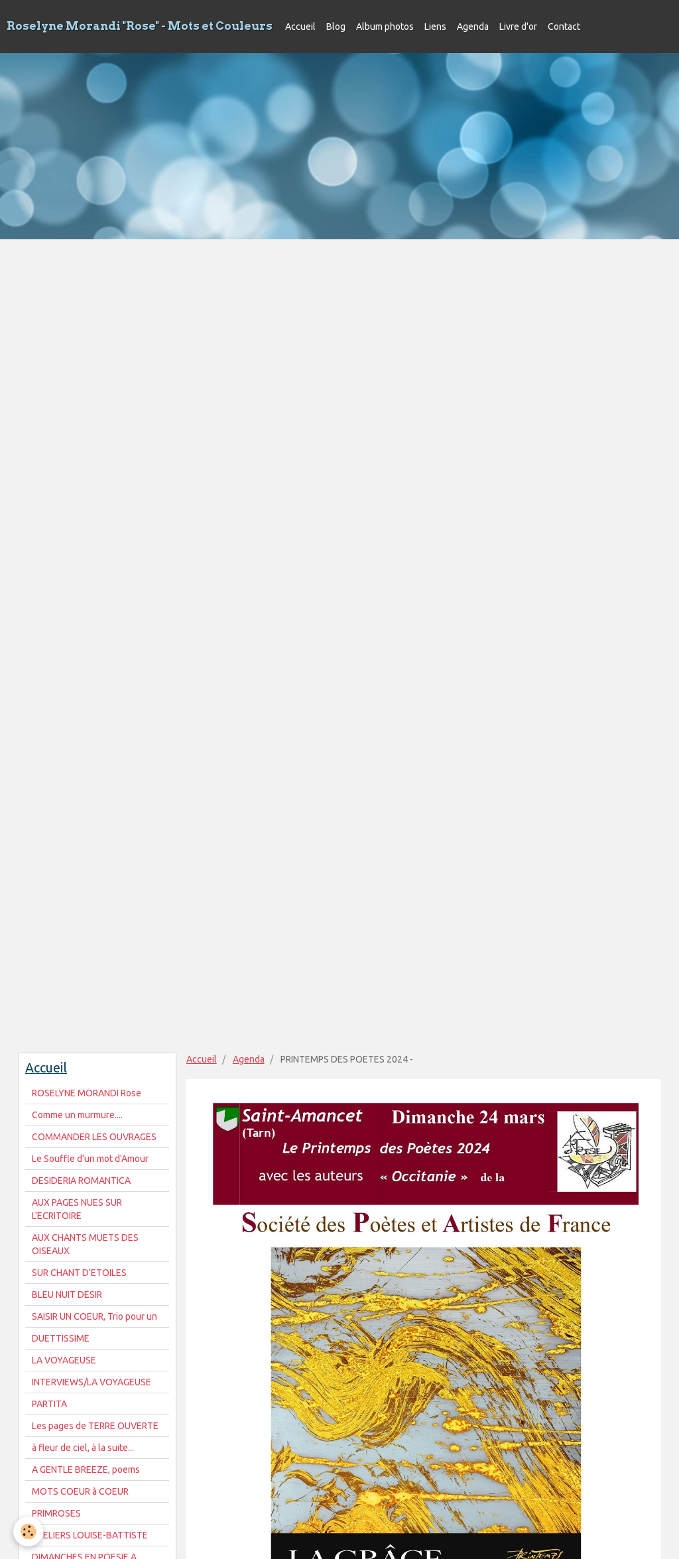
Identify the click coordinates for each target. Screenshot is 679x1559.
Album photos (385, 26)
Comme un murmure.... (77, 1115)
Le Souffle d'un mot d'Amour (90, 1158)
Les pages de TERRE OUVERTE (95, 1425)
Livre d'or (518, 26)
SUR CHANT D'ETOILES (79, 1272)
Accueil (300, 26)
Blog (335, 26)
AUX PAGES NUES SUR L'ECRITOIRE (77, 1209)
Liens (435, 26)
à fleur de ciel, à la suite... (83, 1447)
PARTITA (49, 1404)
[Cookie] (28, 1531)
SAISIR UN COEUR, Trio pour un (94, 1316)
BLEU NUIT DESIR (67, 1294)
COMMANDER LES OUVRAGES (94, 1136)
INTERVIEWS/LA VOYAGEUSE (91, 1382)
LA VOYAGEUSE (64, 1360)
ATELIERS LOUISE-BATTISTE (90, 1535)
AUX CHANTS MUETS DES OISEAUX (85, 1244)
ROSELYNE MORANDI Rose (86, 1093)
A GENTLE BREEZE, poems (86, 1469)
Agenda (473, 26)
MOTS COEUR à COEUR (80, 1491)
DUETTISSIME (61, 1338)
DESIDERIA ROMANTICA (81, 1180)
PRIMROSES (56, 1513)
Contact (564, 26)
